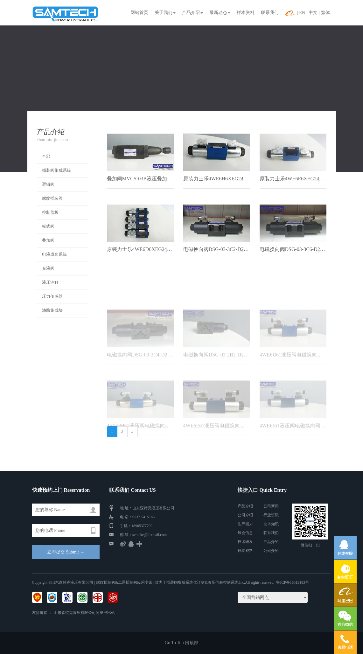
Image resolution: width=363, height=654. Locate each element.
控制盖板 (50, 212)
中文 (313, 12)
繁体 (325, 12)
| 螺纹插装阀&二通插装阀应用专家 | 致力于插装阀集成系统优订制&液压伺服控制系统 (165, 582)
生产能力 (245, 524)
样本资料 (246, 12)
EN (302, 12)
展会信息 (245, 533)
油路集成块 (52, 310)
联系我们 (270, 12)
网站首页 (139, 12)
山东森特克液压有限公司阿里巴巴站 (84, 612)
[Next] (132, 431)
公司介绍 (245, 515)
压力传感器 (52, 296)
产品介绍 (192, 12)
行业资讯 (271, 515)
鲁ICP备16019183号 (292, 582)
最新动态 (219, 12)
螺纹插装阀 (52, 198)
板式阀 (48, 226)
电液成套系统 (54, 254)
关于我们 (165, 12)
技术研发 (245, 541)
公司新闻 (271, 506)
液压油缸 (50, 282)
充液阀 (48, 268)
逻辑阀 (48, 184)
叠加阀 (48, 240)
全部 (46, 156)
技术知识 (271, 524)
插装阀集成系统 (56, 170)
